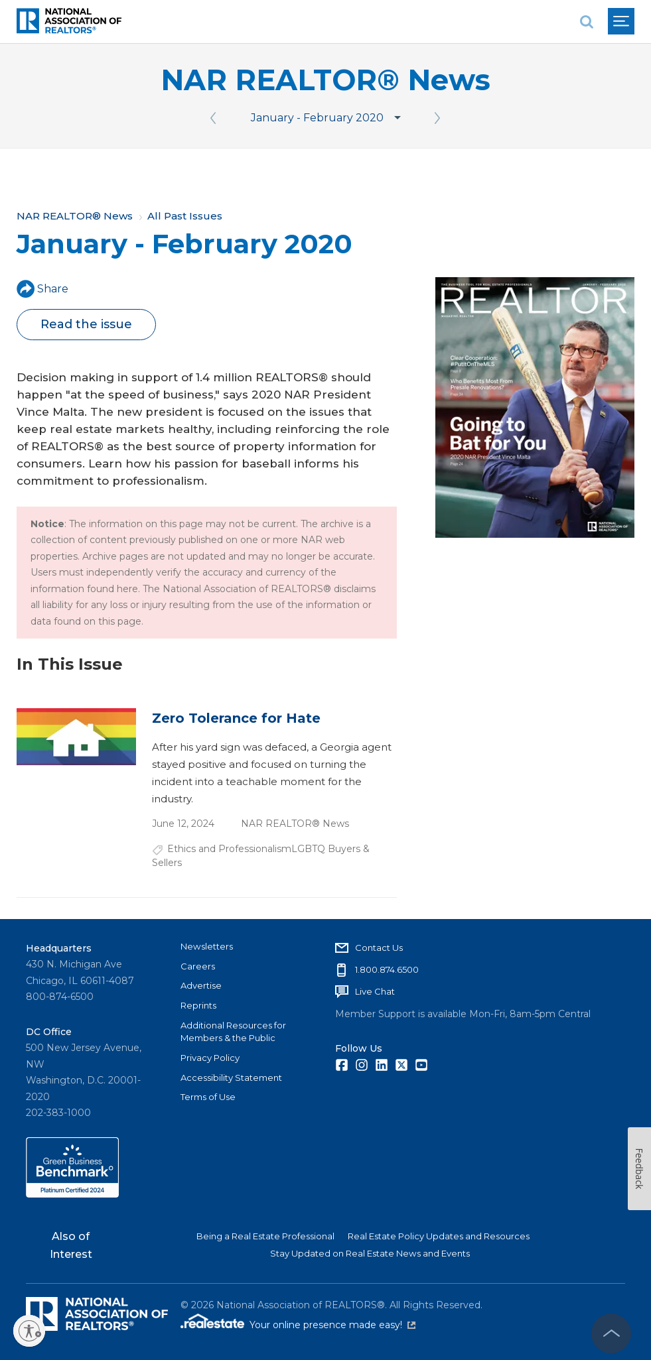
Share (42, 289)
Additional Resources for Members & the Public (233, 1032)
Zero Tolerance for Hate (236, 718)
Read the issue (86, 324)
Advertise (201, 985)
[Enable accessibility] (29, 1331)
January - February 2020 (317, 117)
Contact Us (379, 947)
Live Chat (375, 991)
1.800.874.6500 (387, 969)
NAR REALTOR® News (325, 79)
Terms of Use (208, 1096)
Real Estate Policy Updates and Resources (439, 1236)
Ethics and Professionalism (229, 849)
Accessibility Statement (231, 1077)
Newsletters (207, 946)
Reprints (198, 1005)
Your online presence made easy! (332, 1325)
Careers (198, 966)
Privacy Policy (210, 1057)
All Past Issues (184, 216)
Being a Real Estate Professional (265, 1236)
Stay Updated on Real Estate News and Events (370, 1253)
